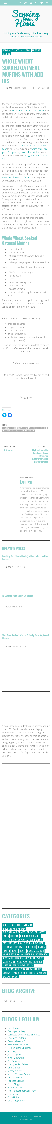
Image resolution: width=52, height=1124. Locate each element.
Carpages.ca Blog (16, 1031)
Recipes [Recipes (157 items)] (38, 969)
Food (17, 50)
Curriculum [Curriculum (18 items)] (36, 939)
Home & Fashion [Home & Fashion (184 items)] (35, 950)
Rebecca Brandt (16, 1080)
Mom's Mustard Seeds (19, 1074)
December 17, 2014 (19, 646)
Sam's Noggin (14, 1084)
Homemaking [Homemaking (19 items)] (27, 954)
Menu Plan (16, 431)
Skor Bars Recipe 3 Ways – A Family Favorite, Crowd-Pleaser (26, 637)
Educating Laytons (17, 1037)
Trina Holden (14, 1097)
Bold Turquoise (15, 1028)
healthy (27, 428)
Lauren (9, 88)
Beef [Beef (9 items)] (18, 925)
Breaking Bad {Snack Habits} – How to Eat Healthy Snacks (25, 558)
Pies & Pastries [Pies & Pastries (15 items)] (11, 969)
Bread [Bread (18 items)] (30, 932)
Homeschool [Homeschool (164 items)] (42, 954)
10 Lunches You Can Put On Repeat (17, 595)
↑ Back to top (26, 1119)
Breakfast (8, 50)
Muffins (36, 50)
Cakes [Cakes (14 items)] (6, 936)
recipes (31, 431)
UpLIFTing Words (16, 1100)
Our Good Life (15, 1077)
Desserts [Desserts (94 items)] (7, 943)
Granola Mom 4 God (18, 1041)
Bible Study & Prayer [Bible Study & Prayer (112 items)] (14, 928)
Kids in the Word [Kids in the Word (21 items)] (34, 958)
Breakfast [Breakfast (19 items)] (40, 932)
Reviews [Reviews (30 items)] (7, 973)
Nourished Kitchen (30, 152)
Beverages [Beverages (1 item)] (27, 925)
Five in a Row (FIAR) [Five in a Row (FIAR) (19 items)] (34, 943)
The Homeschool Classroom (22, 1090)
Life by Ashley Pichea (18, 1064)
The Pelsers (13, 1094)
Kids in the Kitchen (39, 428)
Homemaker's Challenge (19, 1047)
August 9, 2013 (20, 88)
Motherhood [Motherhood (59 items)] (36, 961)
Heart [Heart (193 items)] (15, 950)
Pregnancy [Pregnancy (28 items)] (26, 969)
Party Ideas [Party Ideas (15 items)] (19, 965)
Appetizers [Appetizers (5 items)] (8, 925)
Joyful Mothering (16, 1057)
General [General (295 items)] (41, 947)
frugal (20, 428)
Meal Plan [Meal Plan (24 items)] (22, 961)
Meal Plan (26, 50)
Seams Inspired (15, 1087)
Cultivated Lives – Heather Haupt (24, 1034)
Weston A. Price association (16, 177)
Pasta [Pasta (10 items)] (30, 965)
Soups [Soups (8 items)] (15, 976)
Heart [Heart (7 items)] (22, 950)
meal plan (6, 431)
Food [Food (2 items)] (33, 947)
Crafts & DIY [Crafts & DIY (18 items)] (9, 939)
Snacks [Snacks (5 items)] (6, 976)
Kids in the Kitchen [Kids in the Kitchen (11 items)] (13, 958)
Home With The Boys (18, 1044)
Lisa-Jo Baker (14, 1067)
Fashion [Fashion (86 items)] (18, 943)
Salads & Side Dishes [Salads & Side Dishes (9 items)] (24, 973)
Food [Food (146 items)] (26, 947)
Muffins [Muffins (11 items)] (7, 965)
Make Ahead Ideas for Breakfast (28, 110)
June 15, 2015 (17, 607)
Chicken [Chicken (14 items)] (14, 936)
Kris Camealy (14, 1061)
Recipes (6, 53)
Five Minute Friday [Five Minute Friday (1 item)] (12, 947)
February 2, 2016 (18, 567)
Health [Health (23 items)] (6, 950)
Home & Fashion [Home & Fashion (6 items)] (11, 954)
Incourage (13, 1051)
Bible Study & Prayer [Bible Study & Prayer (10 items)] (14, 932)
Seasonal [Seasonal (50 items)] (41, 973)
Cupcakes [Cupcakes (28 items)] (23, 939)
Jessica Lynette (15, 1054)
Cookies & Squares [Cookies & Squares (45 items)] (30, 936)
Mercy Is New (14, 1070)
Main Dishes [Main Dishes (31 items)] (9, 961)
